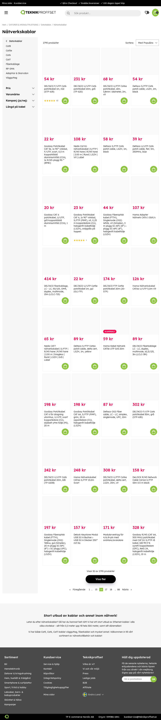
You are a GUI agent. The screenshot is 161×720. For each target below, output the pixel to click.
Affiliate (87, 687)
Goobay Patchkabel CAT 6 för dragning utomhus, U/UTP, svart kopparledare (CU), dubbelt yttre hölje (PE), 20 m (56, 418)
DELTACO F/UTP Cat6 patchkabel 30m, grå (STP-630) (144, 414)
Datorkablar (46, 25)
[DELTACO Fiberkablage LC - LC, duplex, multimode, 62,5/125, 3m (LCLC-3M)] (144, 321)
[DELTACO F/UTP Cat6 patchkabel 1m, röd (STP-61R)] (56, 61)
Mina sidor (7, 3)
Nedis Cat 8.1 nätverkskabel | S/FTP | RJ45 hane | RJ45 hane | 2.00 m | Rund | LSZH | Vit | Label (86, 152)
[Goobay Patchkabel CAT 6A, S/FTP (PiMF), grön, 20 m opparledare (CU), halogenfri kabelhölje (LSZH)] (86, 387)
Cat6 (8, 55)
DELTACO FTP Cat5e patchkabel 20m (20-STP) (114, 289)
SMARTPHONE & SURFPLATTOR (18, 682)
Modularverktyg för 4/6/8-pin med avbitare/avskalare (113, 537)
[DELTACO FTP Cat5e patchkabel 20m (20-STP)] (115, 261)
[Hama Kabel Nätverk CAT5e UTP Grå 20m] (115, 321)
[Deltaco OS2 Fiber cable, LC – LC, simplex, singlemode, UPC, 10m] (115, 387)
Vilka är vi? (89, 664)
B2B (85, 682)
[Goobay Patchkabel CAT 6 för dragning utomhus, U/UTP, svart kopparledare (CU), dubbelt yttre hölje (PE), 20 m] (56, 387)
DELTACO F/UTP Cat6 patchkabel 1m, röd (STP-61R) (55, 89)
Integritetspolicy (52, 678)
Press (85, 673)
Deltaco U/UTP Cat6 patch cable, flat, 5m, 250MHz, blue (143, 149)
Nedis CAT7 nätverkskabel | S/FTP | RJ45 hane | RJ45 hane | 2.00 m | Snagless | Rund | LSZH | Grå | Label (56, 353)
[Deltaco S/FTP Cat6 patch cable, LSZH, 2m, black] (144, 61)
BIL (5, 664)
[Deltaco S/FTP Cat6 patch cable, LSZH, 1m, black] (115, 121)
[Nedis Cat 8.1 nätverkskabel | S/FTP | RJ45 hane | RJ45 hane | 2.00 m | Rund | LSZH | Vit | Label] (86, 121)
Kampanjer (10, 704)
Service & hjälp (52, 664)
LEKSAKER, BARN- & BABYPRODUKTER (13, 694)
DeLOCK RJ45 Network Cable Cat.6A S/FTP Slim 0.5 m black (145, 480)
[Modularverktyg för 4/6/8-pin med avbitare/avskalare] (115, 510)
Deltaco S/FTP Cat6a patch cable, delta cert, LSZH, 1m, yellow (85, 349)
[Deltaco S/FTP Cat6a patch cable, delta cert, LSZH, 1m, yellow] (86, 321)
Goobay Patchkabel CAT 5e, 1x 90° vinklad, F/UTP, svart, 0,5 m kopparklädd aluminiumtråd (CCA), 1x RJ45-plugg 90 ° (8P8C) (56, 154)
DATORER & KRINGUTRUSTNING (23, 25)
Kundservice (20, 3)
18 (111, 589)
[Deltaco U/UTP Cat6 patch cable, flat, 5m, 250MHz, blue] (144, 121)
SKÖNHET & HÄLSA (12, 699)
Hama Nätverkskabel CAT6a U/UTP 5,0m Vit (144, 287)
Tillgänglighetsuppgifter (56, 687)
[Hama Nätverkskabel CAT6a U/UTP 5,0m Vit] (144, 261)
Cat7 (8, 59)
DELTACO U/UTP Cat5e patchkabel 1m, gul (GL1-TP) (85, 289)
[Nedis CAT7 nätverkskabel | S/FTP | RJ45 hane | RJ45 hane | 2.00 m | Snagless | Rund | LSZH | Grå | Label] (56, 321)
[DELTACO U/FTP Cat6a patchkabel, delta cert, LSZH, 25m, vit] (115, 452)
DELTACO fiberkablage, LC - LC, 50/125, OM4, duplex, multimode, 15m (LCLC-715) (56, 290)
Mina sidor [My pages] (49, 694)
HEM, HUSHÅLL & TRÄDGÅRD (17, 678)
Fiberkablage (13, 64)
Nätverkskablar (60, 25)
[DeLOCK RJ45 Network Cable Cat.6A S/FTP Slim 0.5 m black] (144, 452)
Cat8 (8, 46)
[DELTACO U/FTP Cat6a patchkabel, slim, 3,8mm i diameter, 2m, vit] (115, 61)
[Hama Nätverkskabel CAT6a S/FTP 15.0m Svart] (86, 452)
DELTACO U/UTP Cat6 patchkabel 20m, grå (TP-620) (85, 89)
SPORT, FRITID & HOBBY (15, 687)
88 (118, 589)
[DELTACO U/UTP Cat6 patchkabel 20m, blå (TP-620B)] (56, 452)
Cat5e (9, 50)
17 (106, 589)
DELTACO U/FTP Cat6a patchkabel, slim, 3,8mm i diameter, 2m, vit (115, 90)
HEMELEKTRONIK (12, 668)
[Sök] (103, 13)
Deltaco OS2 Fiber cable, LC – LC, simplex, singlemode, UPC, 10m (115, 414)
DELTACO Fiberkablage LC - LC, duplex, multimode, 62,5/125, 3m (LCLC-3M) (144, 350)
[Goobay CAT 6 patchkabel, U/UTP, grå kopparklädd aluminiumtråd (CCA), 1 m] (56, 190)
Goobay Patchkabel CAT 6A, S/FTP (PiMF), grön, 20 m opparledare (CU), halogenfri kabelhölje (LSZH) (85, 418)
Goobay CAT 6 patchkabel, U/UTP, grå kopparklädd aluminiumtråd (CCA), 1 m (56, 220)
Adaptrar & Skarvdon (17, 73)
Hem (4, 25)
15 (96, 589)
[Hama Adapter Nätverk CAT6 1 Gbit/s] (144, 190)
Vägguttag (11, 77)
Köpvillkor (49, 673)
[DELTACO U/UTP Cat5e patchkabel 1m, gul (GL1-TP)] (86, 261)
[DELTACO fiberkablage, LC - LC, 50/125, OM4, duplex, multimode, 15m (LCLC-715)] (56, 261)
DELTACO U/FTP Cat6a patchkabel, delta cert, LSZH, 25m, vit (115, 480)
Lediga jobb (89, 678)
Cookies (48, 682)
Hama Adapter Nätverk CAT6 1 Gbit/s (144, 216)
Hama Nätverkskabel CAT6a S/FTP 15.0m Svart (85, 480)
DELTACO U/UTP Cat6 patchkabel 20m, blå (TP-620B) (55, 480)
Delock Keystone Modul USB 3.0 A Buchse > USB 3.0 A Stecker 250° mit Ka (86, 538)
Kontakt (48, 668)
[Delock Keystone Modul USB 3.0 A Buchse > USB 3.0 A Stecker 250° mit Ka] (86, 510)
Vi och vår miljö (91, 668)
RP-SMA (10, 68)
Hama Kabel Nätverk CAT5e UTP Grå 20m (114, 347)
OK (153, 679)
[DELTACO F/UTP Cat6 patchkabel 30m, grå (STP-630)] (144, 387)
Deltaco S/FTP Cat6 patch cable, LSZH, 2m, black (145, 89)
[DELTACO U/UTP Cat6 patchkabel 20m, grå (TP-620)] (86, 61)
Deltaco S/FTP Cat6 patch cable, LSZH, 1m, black (115, 149)
